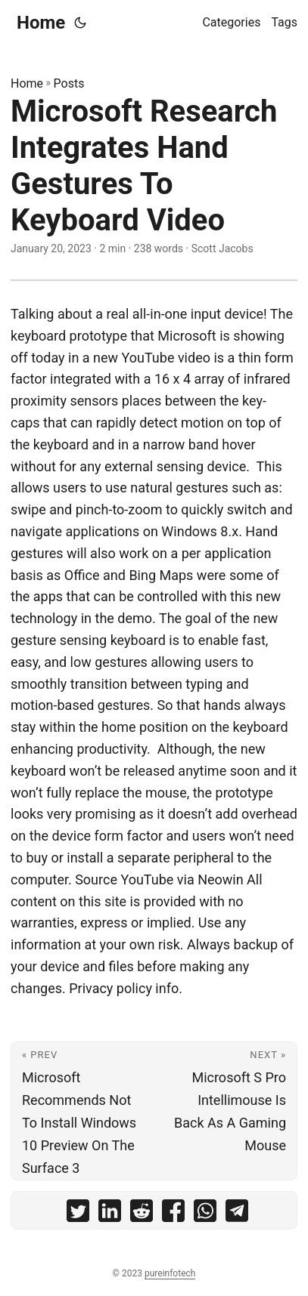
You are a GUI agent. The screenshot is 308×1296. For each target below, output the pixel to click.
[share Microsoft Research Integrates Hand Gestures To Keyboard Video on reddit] (141, 1214)
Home (41, 22)
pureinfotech (170, 1273)
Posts (69, 83)
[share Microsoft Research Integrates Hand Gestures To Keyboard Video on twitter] (78, 1214)
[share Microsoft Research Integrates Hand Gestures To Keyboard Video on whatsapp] (205, 1214)
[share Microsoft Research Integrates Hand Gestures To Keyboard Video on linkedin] (109, 1214)
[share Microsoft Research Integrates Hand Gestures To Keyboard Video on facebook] (173, 1214)
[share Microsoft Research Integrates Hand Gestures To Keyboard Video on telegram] (237, 1214)
